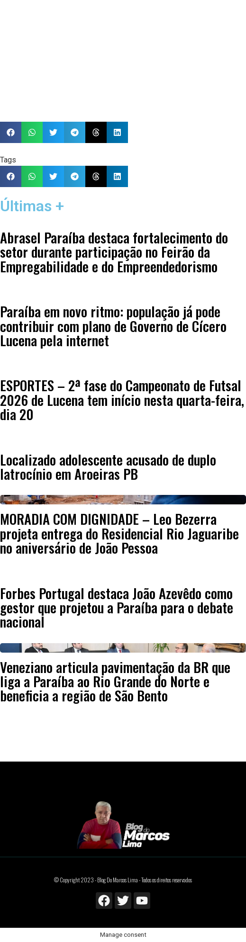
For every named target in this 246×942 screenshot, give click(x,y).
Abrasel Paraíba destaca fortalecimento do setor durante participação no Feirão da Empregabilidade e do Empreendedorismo (114, 251)
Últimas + (32, 206)
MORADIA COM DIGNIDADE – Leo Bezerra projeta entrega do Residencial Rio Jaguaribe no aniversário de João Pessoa (119, 533)
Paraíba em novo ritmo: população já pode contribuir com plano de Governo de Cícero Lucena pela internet (113, 325)
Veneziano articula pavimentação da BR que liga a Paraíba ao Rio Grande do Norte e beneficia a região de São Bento (115, 681)
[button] (10, 132)
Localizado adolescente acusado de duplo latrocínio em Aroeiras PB (108, 466)
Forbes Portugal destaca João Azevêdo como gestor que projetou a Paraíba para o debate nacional (116, 607)
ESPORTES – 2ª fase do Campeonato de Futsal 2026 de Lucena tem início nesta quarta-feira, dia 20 (122, 399)
